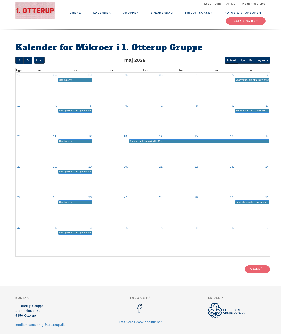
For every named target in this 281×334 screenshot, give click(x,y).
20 (18, 136)
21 (18, 166)
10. (267, 105)
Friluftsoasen (199, 12)
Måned (231, 60)
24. (267, 166)
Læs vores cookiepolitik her (140, 322)
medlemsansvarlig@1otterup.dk (40, 325)
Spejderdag (162, 12)
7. (162, 105)
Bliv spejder (246, 20)
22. (196, 166)
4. (56, 105)
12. (90, 136)
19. (90, 166)
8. (197, 105)
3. (268, 75)
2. (232, 75)
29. (126, 75)
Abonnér (257, 269)
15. (196, 136)
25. (55, 197)
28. (90, 75)
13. (126, 136)
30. (161, 75)
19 (18, 105)
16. (232, 136)
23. (232, 166)
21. (161, 166)
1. (197, 75)
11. (55, 136)
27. (55, 75)
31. (267, 197)
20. (126, 166)
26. (90, 197)
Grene (75, 12)
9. (232, 105)
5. (91, 105)
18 (18, 75)
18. (55, 166)
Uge (242, 60)
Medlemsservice (254, 3)
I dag (39, 60)
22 (18, 197)
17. (267, 136)
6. (126, 105)
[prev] (19, 60)
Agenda (263, 60)
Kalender (102, 12)
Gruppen (131, 12)
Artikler (231, 3)
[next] (27, 60)
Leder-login (212, 3)
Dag (251, 60)
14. (161, 136)
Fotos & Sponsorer (243, 12)
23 (18, 227)
